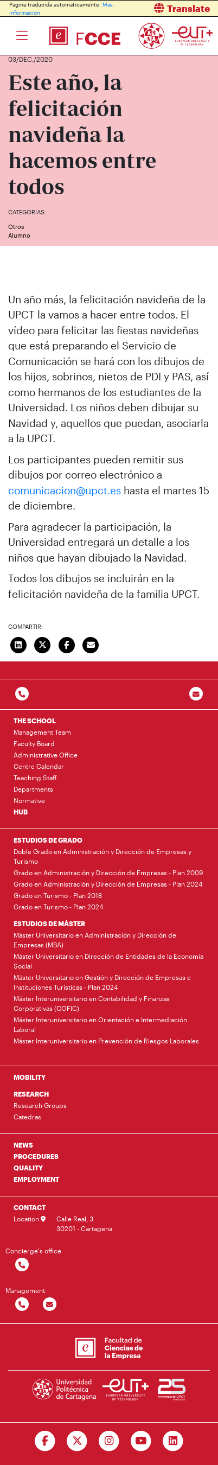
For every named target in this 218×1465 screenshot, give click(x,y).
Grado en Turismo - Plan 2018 (58, 895)
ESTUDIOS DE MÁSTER (49, 923)
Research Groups (40, 1105)
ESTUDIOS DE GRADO (48, 840)
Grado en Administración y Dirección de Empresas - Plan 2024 (108, 884)
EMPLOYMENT (36, 1179)
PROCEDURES (36, 1156)
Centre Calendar (39, 766)
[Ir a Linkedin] (172, 1441)
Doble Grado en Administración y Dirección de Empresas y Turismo (102, 856)
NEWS (23, 1145)
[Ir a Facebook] (45, 1441)
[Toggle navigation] (22, 35)
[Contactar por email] (49, 1304)
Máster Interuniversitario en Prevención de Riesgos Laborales (106, 1040)
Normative (29, 800)
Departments (33, 789)
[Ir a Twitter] (77, 1441)
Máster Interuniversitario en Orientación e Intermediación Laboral (100, 1024)
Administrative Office (46, 755)
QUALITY (28, 1167)
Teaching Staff (35, 777)
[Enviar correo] (91, 643)
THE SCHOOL (35, 720)
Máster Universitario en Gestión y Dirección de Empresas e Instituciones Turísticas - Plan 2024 (102, 982)
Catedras (27, 1116)
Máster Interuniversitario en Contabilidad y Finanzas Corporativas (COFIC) (92, 1003)
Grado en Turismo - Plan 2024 (58, 906)
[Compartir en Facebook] (66, 643)
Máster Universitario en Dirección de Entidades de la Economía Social (108, 961)
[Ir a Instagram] (109, 1441)
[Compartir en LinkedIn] (18, 643)
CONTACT (30, 1207)
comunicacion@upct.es (64, 490)
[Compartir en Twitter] (43, 643)
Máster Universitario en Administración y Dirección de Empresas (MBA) (95, 939)
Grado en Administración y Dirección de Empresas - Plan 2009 (108, 872)
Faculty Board (34, 743)
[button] (167, 8)
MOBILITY (30, 1077)
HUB (21, 812)
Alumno (19, 235)
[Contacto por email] (196, 694)
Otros (16, 226)
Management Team (42, 732)
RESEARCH (31, 1094)
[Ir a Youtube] (140, 1441)
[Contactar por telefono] (22, 694)
